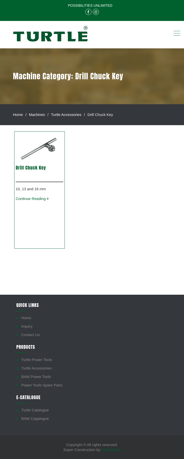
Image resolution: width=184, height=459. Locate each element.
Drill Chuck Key (31, 167)
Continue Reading (32, 198)
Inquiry (26, 326)
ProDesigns (111, 450)
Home (26, 318)
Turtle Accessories (36, 368)
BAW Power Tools (36, 376)
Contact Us (30, 335)
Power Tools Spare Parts (41, 385)
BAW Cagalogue (35, 418)
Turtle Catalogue (35, 410)
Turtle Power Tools (36, 360)
